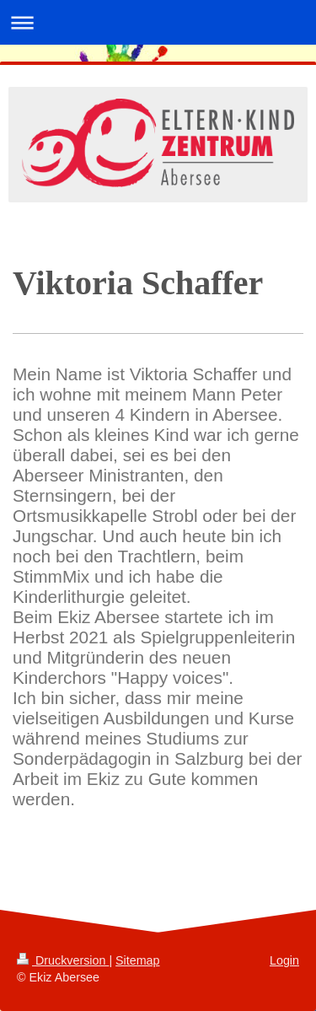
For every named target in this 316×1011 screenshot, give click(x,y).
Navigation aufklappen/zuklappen (158, 22)
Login (284, 960)
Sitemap (137, 960)
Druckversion (63, 960)
